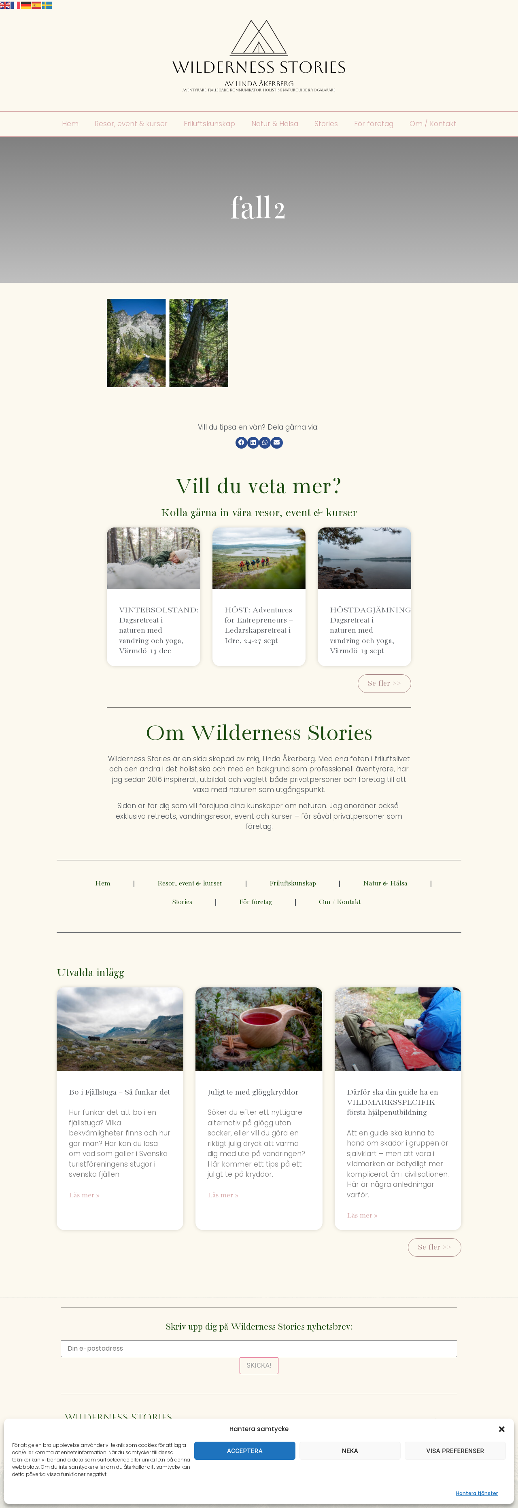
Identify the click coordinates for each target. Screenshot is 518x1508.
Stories (326, 124)
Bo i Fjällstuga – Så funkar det (119, 1092)
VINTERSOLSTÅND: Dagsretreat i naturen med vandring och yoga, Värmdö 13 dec (158, 630)
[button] (502, 1429)
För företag (373, 124)
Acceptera (245, 1451)
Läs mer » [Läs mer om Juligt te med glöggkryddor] (223, 1195)
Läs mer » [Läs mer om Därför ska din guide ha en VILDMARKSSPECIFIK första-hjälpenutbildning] (362, 1216)
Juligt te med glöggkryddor (253, 1092)
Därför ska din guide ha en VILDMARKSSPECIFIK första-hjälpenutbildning (392, 1102)
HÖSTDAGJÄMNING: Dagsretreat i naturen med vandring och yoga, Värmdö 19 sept (372, 630)
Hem (70, 124)
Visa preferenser (455, 1451)
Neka (350, 1451)
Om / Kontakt (433, 124)
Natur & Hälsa (274, 124)
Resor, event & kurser (131, 124)
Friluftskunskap (209, 124)
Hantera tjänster (477, 1493)
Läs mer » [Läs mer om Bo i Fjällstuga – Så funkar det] (84, 1195)
